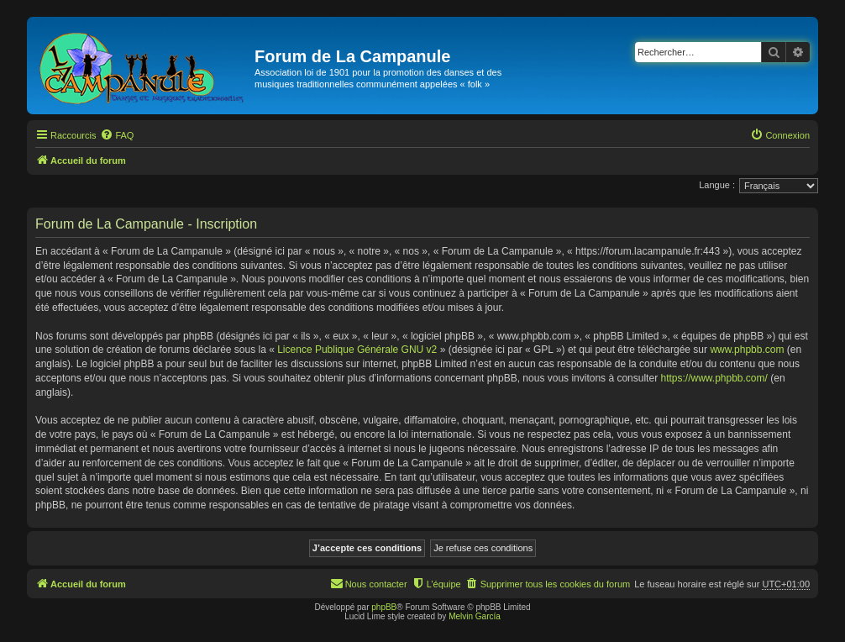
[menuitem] (117, 135)
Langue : (717, 185)
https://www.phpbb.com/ (713, 378)
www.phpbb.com (747, 349)
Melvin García (475, 616)
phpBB (383, 607)
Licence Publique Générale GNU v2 (357, 349)
